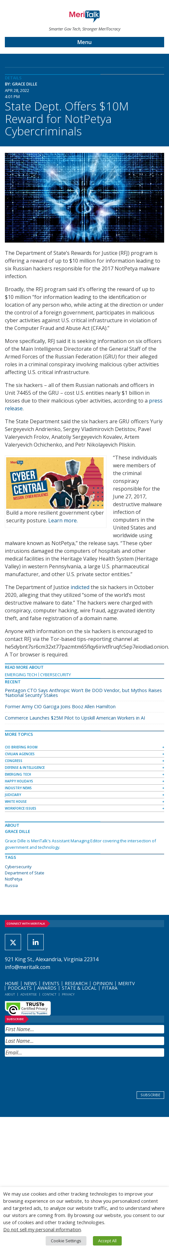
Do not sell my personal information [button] (42, 1229)
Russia (11, 885)
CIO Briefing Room (21, 747)
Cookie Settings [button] (66, 1241)
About (10, 994)
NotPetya (13, 879)
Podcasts (20, 988)
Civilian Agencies (20, 754)
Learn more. (63, 520)
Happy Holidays (19, 781)
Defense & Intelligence (25, 767)
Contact (49, 994)
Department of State (24, 873)
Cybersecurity (55, 674)
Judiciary (13, 794)
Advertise (28, 994)
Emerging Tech (21, 674)
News (30, 983)
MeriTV (126, 983)
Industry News (18, 788)
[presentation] (54, 1072)
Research (76, 983)
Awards (46, 988)
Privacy (68, 994)
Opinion (103, 983)
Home (11, 983)
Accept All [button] (107, 1241)
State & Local (79, 988)
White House (16, 801)
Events (50, 983)
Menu (84, 42)
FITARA (110, 988)
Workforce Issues (20, 808)
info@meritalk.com (27, 967)
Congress (13, 760)
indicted (80, 587)
